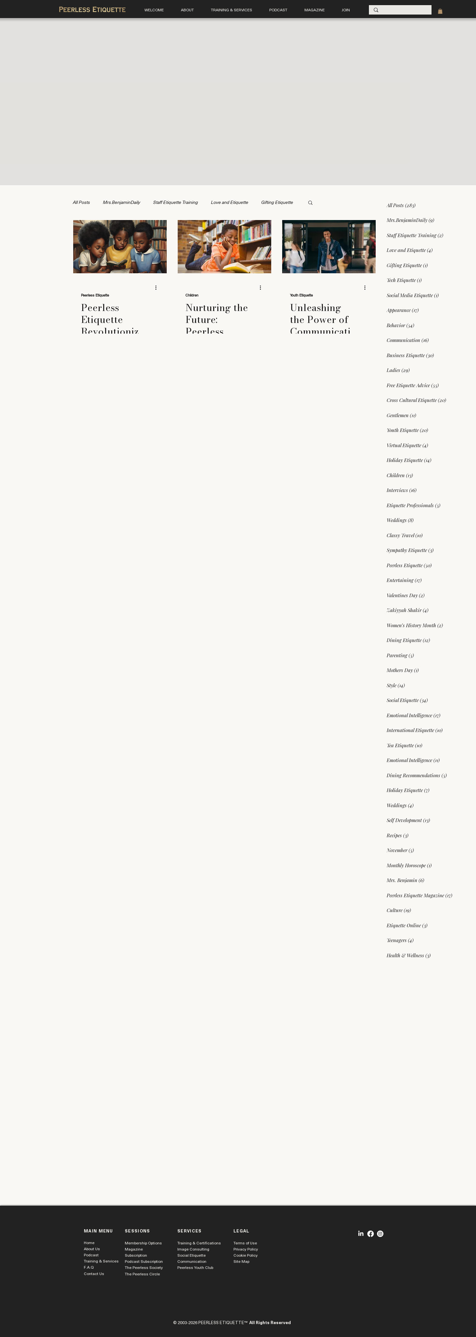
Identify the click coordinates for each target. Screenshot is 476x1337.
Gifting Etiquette (277, 202)
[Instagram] (380, 1234)
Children (191, 295)
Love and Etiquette (229, 202)
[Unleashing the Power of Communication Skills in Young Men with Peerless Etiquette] (329, 246)
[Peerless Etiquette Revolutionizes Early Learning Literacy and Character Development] (120, 246)
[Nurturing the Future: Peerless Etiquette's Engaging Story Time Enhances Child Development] (224, 246)
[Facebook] (370, 1234)
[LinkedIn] (361, 1234)
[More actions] (158, 288)
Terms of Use (245, 1243)
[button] (231, 10)
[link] (440, 11)
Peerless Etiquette (95, 295)
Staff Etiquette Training (175, 202)
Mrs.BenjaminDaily (121, 202)
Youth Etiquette (301, 295)
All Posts (81, 202)
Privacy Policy (245, 1249)
